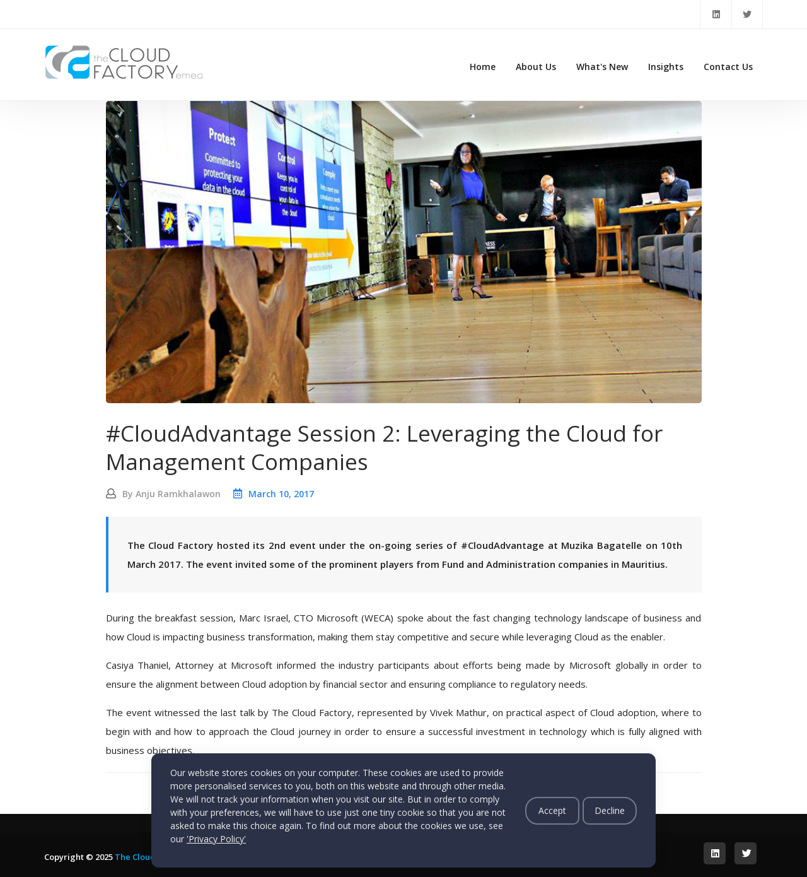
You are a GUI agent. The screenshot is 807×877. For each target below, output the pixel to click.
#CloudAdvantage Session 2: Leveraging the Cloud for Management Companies (384, 447)
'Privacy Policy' (216, 839)
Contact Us (728, 67)
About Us (536, 67)
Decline (610, 810)
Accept (552, 810)
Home (483, 67)
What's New (602, 67)
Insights (665, 67)
